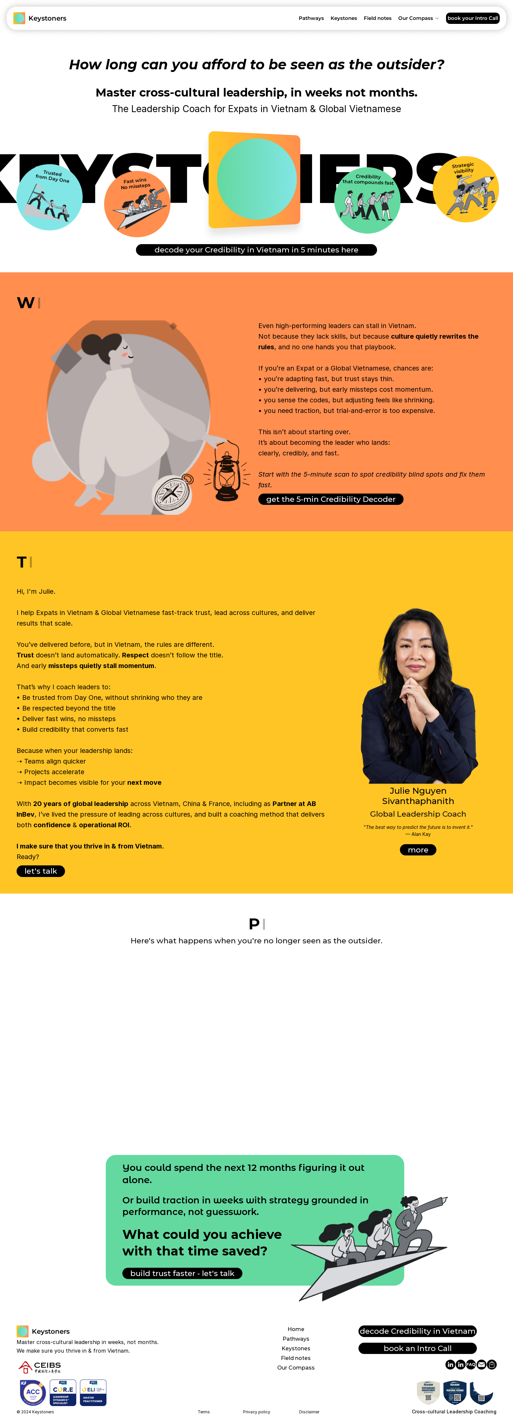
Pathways (296, 1339)
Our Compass (296, 1368)
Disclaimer (309, 1411)
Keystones (296, 1348)
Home (296, 1329)
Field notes (296, 1358)
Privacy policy (256, 1411)
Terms (204, 1411)
